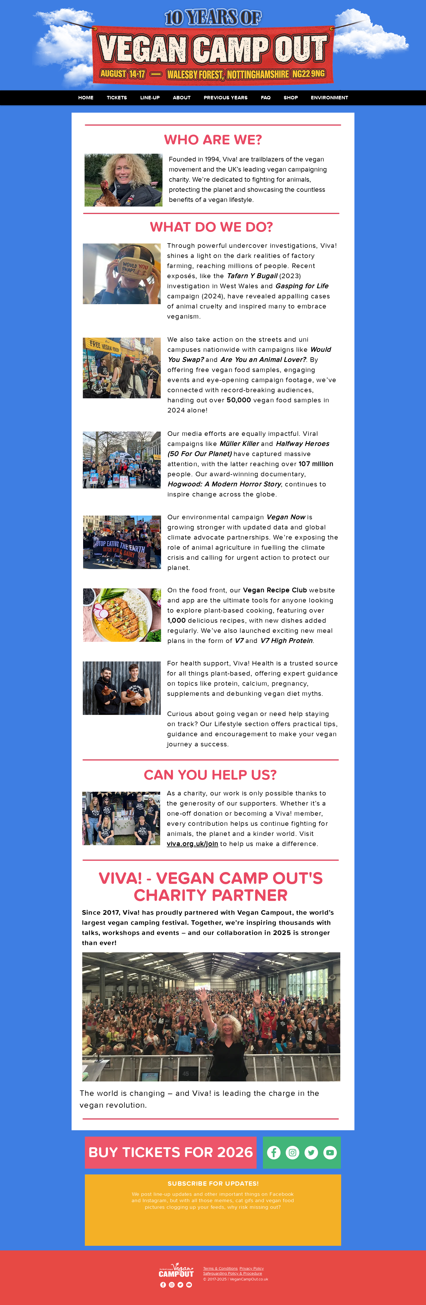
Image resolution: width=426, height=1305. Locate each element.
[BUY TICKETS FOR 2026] (171, 1153)
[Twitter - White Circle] (311, 1152)
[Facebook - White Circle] (274, 1152)
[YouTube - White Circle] (330, 1152)
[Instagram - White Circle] (292, 1152)
